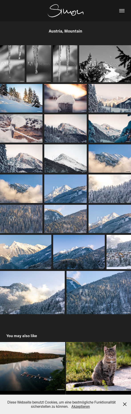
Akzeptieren (80, 406)
